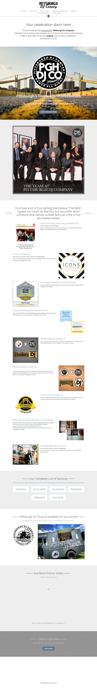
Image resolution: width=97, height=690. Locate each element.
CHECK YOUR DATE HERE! (48, 112)
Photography (76, 489)
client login (48, 648)
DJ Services (21, 489)
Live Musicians (58, 489)
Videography (39, 497)
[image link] (48, 5)
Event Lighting (39, 489)
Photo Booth (57, 497)
